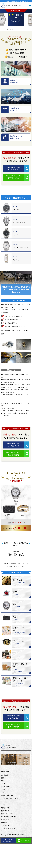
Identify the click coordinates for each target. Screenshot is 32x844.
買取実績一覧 (5, 811)
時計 (7, 29)
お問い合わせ (5, 825)
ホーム (3, 29)
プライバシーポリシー (8, 828)
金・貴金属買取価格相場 (8, 817)
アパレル (4, 793)
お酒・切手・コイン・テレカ (10, 798)
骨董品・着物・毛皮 (7, 795)
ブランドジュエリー (7, 790)
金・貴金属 (4, 775)
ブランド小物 (5, 787)
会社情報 (4, 822)
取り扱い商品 (5, 808)
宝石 (2, 778)
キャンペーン (5, 820)
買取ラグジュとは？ (7, 814)
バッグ (3, 784)
